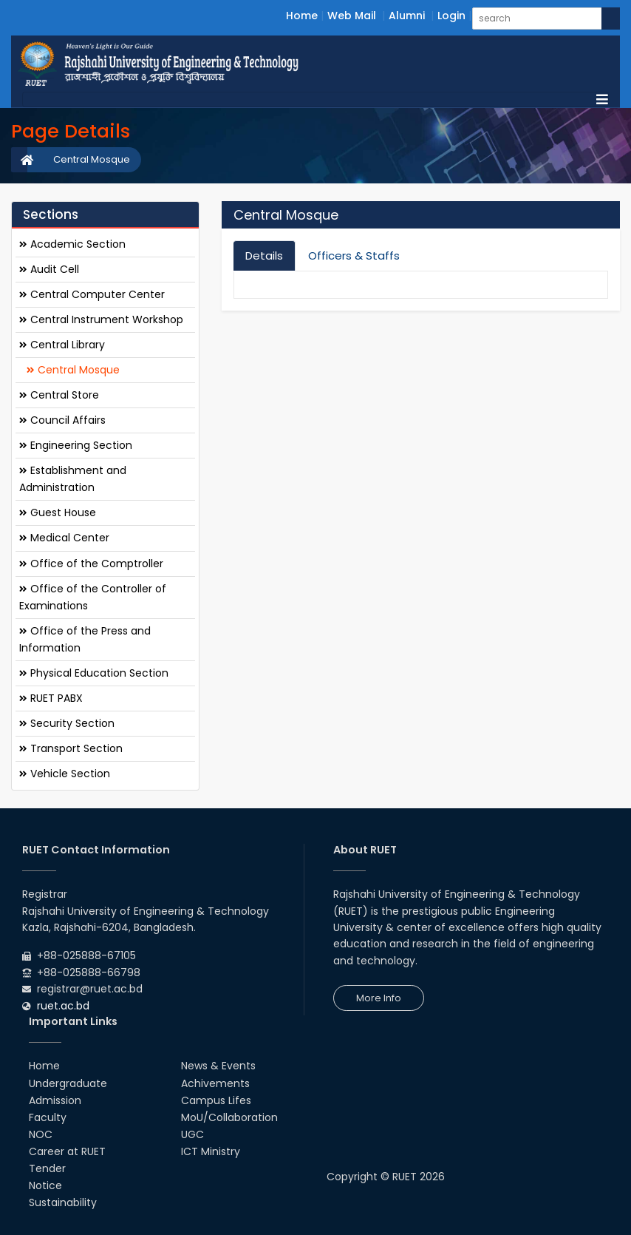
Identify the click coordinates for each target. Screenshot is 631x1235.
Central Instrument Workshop (101, 319)
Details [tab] (264, 255)
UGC (192, 1134)
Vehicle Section (64, 773)
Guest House (57, 512)
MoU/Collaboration (229, 1117)
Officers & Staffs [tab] (354, 255)
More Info (378, 998)
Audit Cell (49, 269)
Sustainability (63, 1202)
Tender (47, 1168)
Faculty (47, 1117)
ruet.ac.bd (63, 1005)
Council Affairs (62, 420)
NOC (40, 1134)
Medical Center (64, 537)
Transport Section (71, 748)
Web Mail (351, 15)
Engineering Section (75, 445)
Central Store (59, 395)
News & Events (218, 1065)
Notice (45, 1185)
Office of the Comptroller (91, 563)
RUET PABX (51, 698)
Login (451, 15)
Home (302, 15)
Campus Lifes (216, 1100)
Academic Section (72, 244)
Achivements (215, 1083)
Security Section (67, 723)
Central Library (62, 344)
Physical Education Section (93, 673)
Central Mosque (91, 159)
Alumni (407, 15)
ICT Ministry (210, 1151)
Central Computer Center (92, 294)
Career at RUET (67, 1151)
